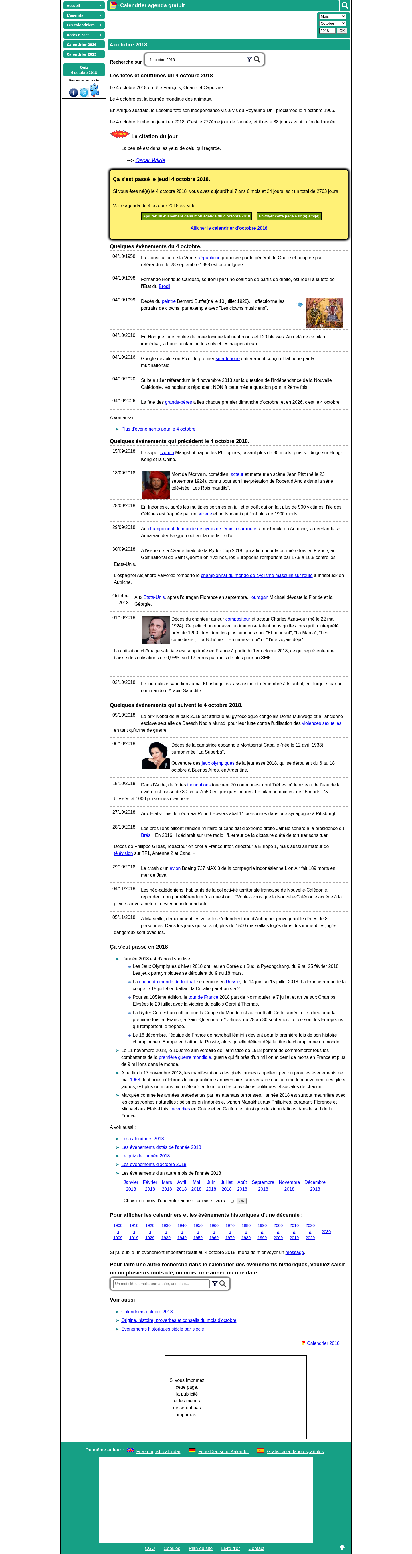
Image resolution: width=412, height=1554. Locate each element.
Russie (233, 981)
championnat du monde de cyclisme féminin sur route (202, 528)
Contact (256, 1548)
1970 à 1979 (230, 1231)
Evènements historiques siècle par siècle (162, 1329)
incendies (180, 1108)
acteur (237, 474)
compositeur (237, 619)
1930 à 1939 (166, 1231)
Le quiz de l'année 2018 (145, 1155)
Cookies (172, 1548)
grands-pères (178, 402)
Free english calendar (158, 1451)
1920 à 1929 (149, 1231)
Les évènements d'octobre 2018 (153, 1164)
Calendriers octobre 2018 (147, 1311)
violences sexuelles (322, 723)
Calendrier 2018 (320, 1343)
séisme (205, 513)
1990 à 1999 (262, 1231)
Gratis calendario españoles (295, 1451)
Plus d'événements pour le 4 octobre (158, 429)
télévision (123, 853)
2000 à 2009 (278, 1231)
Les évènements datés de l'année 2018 (161, 1147)
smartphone (228, 358)
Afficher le (229, 228)
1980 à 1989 (246, 1231)
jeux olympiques (218, 763)
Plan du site (201, 1548)
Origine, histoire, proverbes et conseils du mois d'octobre (178, 1320)
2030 (326, 1231)
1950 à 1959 (198, 1231)
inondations (199, 784)
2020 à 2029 (310, 1231)
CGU (150, 1548)
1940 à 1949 (182, 1231)
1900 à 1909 (117, 1231)
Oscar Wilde (150, 160)
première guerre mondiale (185, 1057)
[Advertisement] (211, 25)
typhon (167, 452)
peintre (169, 301)
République (209, 257)
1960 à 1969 (214, 1231)
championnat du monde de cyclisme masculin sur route (256, 575)
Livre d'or (230, 1548)
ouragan (259, 597)
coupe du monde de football (167, 981)
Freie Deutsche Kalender (223, 1451)
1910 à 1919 (133, 1231)
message (295, 1252)
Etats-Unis (154, 597)
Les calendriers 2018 (142, 1138)
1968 (135, 1079)
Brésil (164, 286)
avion (175, 868)
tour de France (203, 997)
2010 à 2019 (294, 1231)
